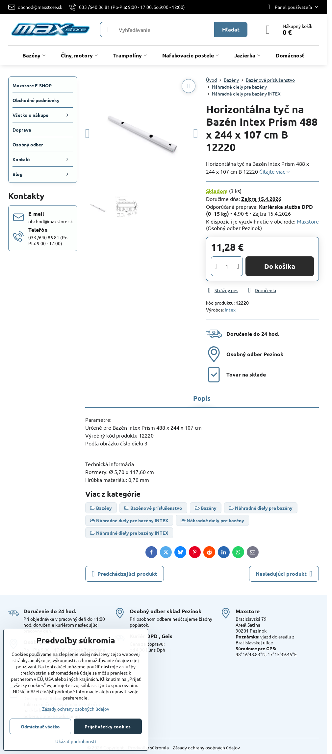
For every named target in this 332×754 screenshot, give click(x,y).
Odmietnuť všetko (40, 726)
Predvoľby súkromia (148, 747)
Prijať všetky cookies (108, 726)
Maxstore (308, 221)
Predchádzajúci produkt (124, 574)
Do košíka (279, 266)
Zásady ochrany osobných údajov (206, 747)
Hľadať (231, 29)
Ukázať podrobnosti (75, 741)
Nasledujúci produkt (284, 574)
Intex (230, 309)
